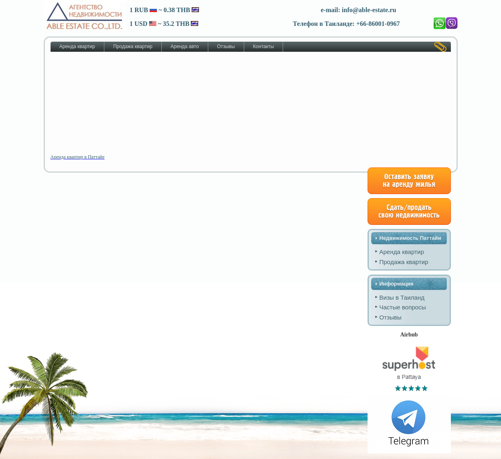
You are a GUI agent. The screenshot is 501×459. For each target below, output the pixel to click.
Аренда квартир (77, 46)
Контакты (263, 46)
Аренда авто (185, 46)
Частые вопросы (402, 307)
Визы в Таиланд (402, 297)
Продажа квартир (132, 46)
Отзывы (226, 46)
